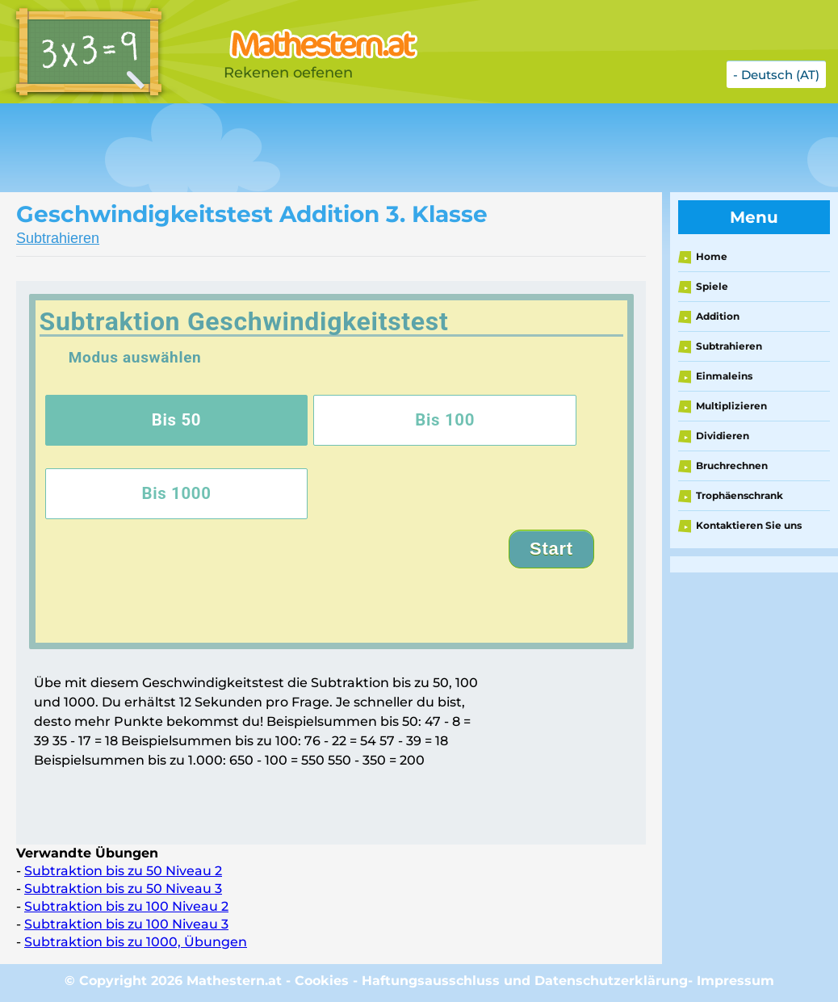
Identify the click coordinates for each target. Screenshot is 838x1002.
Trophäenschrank (739, 495)
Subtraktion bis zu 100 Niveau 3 (126, 924)
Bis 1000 (176, 493)
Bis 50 (176, 420)
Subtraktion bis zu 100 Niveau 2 (126, 906)
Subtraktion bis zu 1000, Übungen (135, 942)
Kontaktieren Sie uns (749, 525)
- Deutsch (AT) (776, 74)
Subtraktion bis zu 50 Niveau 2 (123, 870)
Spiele (712, 286)
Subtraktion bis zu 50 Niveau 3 (123, 888)
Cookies (322, 980)
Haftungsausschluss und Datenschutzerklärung (525, 980)
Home (711, 256)
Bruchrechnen (732, 465)
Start (551, 549)
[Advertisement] (403, 147)
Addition (718, 316)
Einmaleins (724, 376)
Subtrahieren (57, 238)
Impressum (735, 980)
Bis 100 (445, 420)
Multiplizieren (731, 406)
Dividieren (722, 436)
